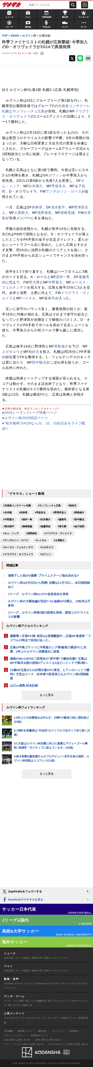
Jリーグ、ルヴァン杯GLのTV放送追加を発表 (38, 594)
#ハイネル (41, 540)
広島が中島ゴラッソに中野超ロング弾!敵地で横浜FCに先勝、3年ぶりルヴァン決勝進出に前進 (48, 649)
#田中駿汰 (79, 519)
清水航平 (58, 207)
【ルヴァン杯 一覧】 (28, 53)
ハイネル (28, 298)
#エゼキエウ (47, 547)
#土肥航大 (59, 540)
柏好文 (34, 352)
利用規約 (74, 1031)
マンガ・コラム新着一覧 (16, 1001)
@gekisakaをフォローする (22, 892)
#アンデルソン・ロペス (15, 540)
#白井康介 (44, 519)
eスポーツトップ (61, 1001)
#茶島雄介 (79, 512)
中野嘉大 (55, 282)
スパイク (64, 958)
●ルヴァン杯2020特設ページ (25, 418)
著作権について (25, 1031)
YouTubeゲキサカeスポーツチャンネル (54, 983)
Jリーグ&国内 (22, 958)
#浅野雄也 (31, 533)
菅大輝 (34, 282)
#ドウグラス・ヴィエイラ (58, 533)
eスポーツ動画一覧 (22, 1005)
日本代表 (8, 958)
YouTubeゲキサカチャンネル (18, 983)
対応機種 (8, 1031)
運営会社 (42, 1031)
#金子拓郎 (79, 526)
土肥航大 (21, 213)
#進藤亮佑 (44, 526)
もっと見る (47, 694)
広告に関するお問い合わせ (17, 1040)
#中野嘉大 (8, 519)
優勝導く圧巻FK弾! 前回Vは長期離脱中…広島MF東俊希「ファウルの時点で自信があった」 (50, 638)
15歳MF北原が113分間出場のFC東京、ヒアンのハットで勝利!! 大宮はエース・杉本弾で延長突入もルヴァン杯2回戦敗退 (49, 674)
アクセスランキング (34, 1018)
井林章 (37, 207)
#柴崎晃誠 (26, 526)
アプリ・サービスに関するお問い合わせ (23, 1044)
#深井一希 (26, 519)
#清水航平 (8, 526)
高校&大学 (37, 958)
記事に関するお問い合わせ (48, 1040)
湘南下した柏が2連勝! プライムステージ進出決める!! (43, 575)
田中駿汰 (39, 362)
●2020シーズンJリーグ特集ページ (29, 412)
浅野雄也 (44, 213)
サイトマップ (58, 1031)
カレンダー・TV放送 (57, 1018)
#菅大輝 (62, 526)
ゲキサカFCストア (13, 1018)
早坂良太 (59, 186)
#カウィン (45, 554)
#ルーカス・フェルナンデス (18, 547)
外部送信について (39, 1035)
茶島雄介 (61, 346)
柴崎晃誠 (67, 213)
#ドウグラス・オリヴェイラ (18, 554)
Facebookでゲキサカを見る (22, 899)
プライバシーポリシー (15, 1035)
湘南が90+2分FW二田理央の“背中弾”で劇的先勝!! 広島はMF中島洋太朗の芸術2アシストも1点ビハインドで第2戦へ (49, 660)
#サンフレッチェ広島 (49, 505)
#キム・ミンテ (11, 533)
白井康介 (36, 186)
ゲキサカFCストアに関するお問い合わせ (68, 1044)
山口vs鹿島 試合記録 (24, 685)
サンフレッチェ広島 (29, 111)
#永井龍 (7, 512)
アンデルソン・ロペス (63, 191)
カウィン (55, 175)
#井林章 (23, 512)
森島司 (49, 298)
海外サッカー (51, 958)
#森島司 (62, 519)
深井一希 (63, 277)
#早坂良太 (40, 512)
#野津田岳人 (59, 512)
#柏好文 (72, 505)
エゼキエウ (11, 352)
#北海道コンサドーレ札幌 (17, 505)
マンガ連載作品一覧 (40, 1001)
